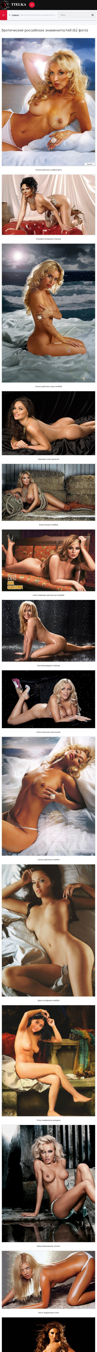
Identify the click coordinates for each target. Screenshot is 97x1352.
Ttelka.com (19, 5)
